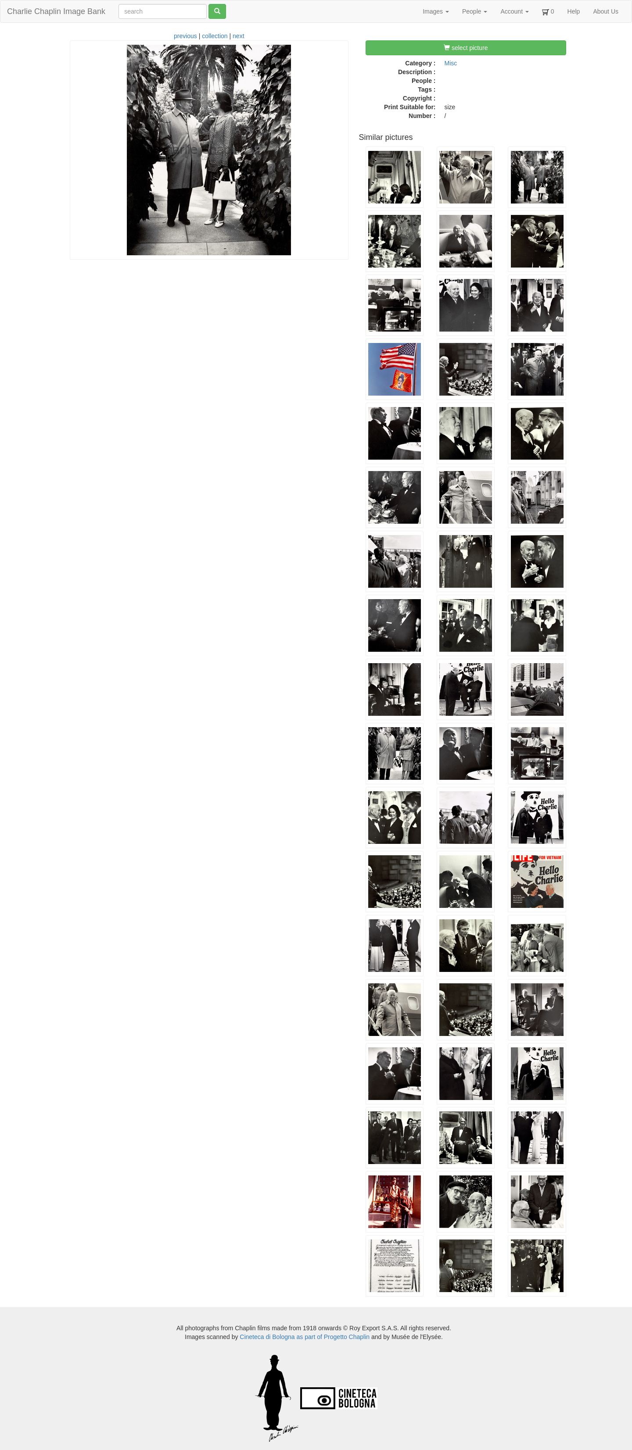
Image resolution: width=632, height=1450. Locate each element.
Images (436, 11)
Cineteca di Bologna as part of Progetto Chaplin (305, 1336)
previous (185, 35)
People (474, 11)
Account (514, 11)
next (238, 35)
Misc (451, 63)
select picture (466, 47)
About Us (605, 11)
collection (214, 35)
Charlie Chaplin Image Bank (56, 11)
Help (573, 11)
